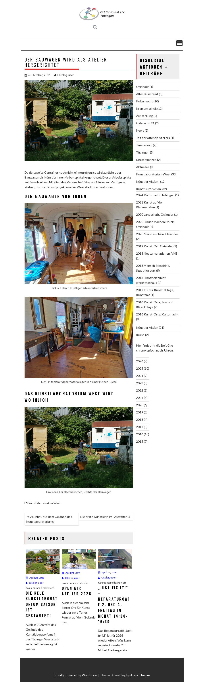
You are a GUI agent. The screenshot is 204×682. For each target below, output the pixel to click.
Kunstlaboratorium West (44, 503)
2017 (139, 427)
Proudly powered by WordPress (76, 675)
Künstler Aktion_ (148, 181)
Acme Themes (140, 675)
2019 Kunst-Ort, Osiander (154, 246)
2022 (139, 390)
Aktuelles (142, 167)
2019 (139, 412)
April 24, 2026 (71, 572)
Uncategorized (146, 159)
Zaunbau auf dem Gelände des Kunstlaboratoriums (49, 519)
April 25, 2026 (35, 577)
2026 (139, 361)
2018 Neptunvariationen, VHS (156, 253)
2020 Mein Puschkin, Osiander (157, 234)
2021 (139, 398)
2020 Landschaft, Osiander (154, 214)
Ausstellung (144, 116)
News (140, 130)
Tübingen (142, 152)
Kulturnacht (144, 101)
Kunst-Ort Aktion (148, 189)
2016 (139, 434)
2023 (139, 383)
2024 (139, 376)
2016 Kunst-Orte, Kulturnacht (157, 314)
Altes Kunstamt (147, 94)
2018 (139, 419)
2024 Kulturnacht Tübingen (155, 195)
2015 (139, 441)
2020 (139, 405)
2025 (139, 368)
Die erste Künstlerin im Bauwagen (103, 517)
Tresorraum (144, 145)
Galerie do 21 (145, 123)
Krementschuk (146, 108)
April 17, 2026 (107, 572)
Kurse (140, 335)
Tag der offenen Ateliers (153, 138)
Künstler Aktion (147, 327)
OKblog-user (64, 75)
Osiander (142, 86)
